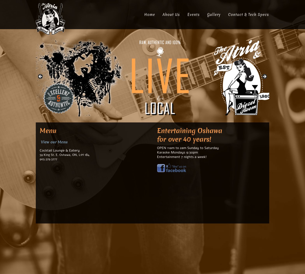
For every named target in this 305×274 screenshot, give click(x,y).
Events (193, 14)
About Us (171, 14)
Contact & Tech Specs (248, 14)
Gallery (214, 14)
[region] (152, 78)
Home (149, 14)
